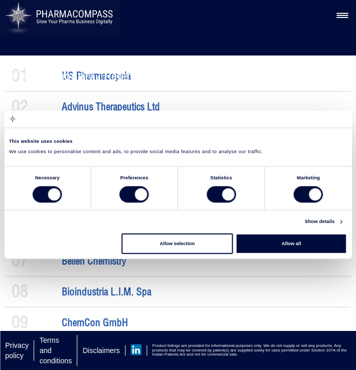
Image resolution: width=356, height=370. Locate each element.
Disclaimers (101, 350)
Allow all (291, 243)
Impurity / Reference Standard (127, 76)
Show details (319, 222)
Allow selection (177, 243)
